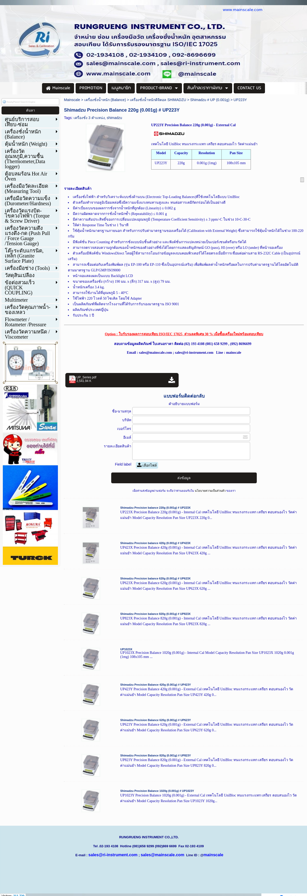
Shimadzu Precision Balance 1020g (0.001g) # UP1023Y (157, 790)
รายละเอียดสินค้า (117, 446)
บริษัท (126, 420)
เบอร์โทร (124, 429)
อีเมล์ (127, 437)
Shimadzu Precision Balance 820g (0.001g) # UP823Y (155, 755)
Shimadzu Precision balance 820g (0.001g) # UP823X (155, 613)
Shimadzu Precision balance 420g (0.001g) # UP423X (155, 543)
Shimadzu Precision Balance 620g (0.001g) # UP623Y (155, 720)
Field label (123, 464)
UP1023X (126, 649)
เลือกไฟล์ (147, 465)
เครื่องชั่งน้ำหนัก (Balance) (105, 100)
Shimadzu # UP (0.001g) (209, 100)
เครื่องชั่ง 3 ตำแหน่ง (89, 118)
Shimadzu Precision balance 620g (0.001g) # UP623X (155, 578)
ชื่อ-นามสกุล (121, 411)
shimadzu (114, 118)
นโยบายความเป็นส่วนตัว (210, 490)
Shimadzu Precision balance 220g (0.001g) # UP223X (155, 507)
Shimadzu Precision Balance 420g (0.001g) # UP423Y (155, 684)
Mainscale (72, 100)
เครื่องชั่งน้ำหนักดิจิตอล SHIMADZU (158, 100)
